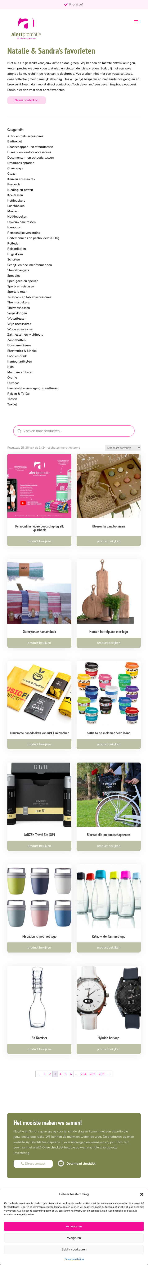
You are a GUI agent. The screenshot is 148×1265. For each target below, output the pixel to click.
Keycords (13, 184)
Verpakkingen (17, 313)
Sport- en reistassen (21, 286)
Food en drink (17, 356)
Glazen (12, 173)
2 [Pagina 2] (50, 1074)
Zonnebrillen (16, 340)
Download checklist (76, 1163)
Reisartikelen (16, 249)
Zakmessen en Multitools (25, 334)
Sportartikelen (17, 292)
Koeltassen (15, 195)
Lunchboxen (16, 206)
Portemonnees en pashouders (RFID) (33, 238)
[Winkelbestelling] (123, 448)
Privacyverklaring (74, 1259)
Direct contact (33, 1163)
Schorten (13, 259)
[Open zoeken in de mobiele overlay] (74, 431)
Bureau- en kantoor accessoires (29, 152)
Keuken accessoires (21, 179)
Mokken (13, 211)
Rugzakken (15, 254)
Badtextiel (14, 141)
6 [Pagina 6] (71, 1074)
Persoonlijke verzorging (24, 233)
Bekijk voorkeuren (74, 1249)
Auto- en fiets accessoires (25, 136)
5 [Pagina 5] (66, 1074)
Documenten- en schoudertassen (30, 157)
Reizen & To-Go (18, 394)
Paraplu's (14, 227)
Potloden (13, 243)
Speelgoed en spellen (23, 281)
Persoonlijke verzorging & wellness (32, 388)
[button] (142, 1194)
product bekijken (39, 541)
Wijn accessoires (19, 324)
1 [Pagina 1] (45, 1074)
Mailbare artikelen (20, 372)
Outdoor (13, 383)
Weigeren (74, 1238)
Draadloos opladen (20, 163)
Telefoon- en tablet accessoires (29, 297)
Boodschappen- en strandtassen (30, 147)
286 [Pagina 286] (101, 1074)
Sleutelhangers (18, 270)
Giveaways (15, 168)
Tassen (12, 399)
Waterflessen (16, 318)
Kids (10, 367)
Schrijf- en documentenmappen (29, 265)
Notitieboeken (17, 216)
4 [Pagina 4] (60, 1074)
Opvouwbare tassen (21, 222)
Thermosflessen (18, 308)
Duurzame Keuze (19, 345)
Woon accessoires (20, 329)
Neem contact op (27, 100)
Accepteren (74, 1226)
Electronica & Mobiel (22, 351)
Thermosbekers (18, 302)
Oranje (12, 377)
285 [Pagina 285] (92, 1074)
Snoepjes (13, 276)
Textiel (12, 404)
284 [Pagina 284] (83, 1074)
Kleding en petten (20, 190)
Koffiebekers (16, 200)
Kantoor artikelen (19, 361)
